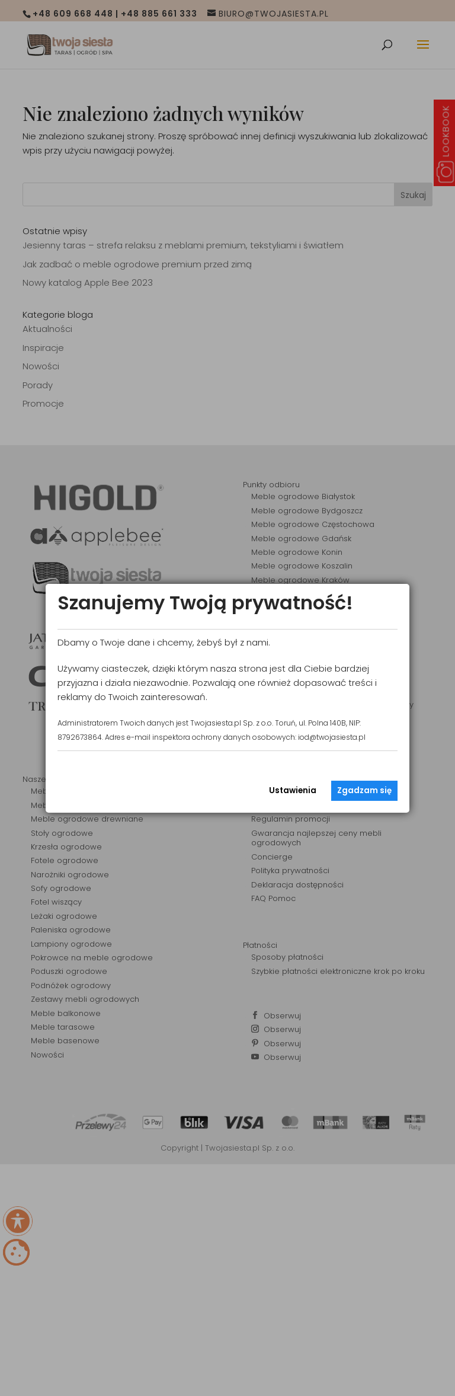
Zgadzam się (364, 790)
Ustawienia (292, 790)
